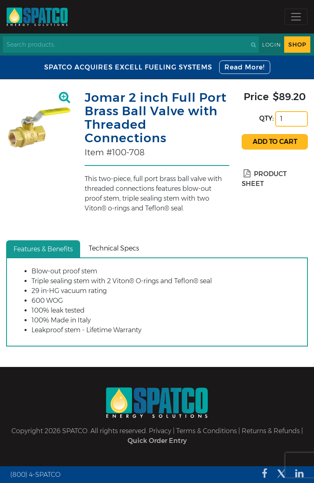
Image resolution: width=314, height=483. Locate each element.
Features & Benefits (43, 249)
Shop (297, 44)
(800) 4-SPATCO (35, 475)
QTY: (266, 118)
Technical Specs (114, 248)
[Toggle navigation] (296, 17)
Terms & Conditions (206, 431)
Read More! (244, 67)
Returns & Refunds (271, 431)
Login (271, 45)
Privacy (160, 431)
